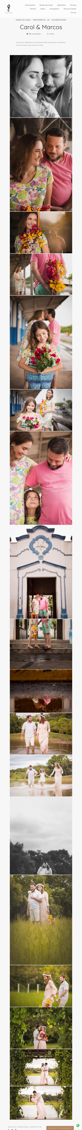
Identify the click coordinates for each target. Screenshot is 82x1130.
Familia (33, 9)
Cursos (73, 13)
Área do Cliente (70, 9)
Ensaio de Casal (46, 5)
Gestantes (61, 5)
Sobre (42, 9)
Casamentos (30, 5)
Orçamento (54, 9)
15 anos (73, 5)
